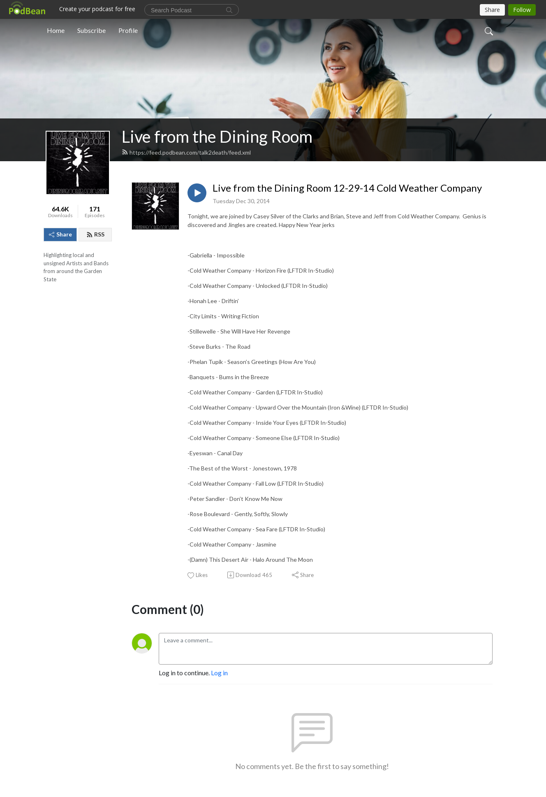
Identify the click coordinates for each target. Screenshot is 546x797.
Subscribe (91, 30)
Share (60, 234)
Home (56, 30)
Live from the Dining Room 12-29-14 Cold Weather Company (347, 188)
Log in (219, 673)
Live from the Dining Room (217, 136)
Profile (128, 30)
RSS (95, 234)
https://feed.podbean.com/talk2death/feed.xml (186, 152)
